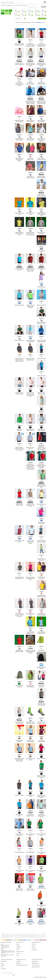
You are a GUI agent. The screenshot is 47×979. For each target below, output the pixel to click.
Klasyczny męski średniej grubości (30, 542)
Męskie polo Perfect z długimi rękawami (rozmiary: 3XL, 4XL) (19, 360)
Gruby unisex (41, 888)
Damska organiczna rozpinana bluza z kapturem (41, 140)
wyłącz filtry (42, 18)
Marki (2, 966)
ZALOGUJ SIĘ (3, 5)
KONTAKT (3, 948)
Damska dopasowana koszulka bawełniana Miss (30, 578)
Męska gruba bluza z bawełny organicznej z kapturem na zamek (41, 102)
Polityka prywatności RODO (21, 965)
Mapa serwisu (3, 968)
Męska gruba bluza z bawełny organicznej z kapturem (41, 64)
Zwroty (17, 955)
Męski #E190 (19, 795)
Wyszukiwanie (3, 961)
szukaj (43, 6)
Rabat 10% (34, 944)
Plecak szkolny (41, 650)
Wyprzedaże (34, 949)
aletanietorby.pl (35, 961)
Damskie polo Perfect (41, 358)
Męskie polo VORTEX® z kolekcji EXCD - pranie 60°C (41, 467)
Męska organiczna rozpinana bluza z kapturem (19, 159)
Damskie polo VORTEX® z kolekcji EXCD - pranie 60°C (41, 448)
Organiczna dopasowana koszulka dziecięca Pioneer (41, 45)
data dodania (38, 22)
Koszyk (17, 944)
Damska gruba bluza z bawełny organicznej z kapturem (30, 64)
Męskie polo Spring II (41, 305)
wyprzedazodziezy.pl (36, 966)
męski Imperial (30, 852)
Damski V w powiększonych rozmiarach (30, 306)
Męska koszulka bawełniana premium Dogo (30, 505)
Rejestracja (18, 946)
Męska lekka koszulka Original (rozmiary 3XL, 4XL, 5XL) (19, 760)
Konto (17, 949)
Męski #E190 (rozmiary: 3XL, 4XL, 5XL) (41, 777)
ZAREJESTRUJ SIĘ (10, 5)
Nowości (33, 946)
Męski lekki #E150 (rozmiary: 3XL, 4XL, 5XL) (41, 796)
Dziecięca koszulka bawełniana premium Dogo (41, 486)
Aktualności (18, 961)
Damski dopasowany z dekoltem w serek (41, 214)
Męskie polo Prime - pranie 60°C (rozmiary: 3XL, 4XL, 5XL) (19, 449)
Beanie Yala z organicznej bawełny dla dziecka (19, 84)
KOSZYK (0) (24, 5)
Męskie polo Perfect (41, 375)
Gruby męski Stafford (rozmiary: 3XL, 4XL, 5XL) (30, 270)
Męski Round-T (19, 340)
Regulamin (18, 963)
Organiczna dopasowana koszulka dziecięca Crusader (30, 45)
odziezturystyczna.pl (36, 965)
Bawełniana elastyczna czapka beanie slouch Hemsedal (30, 651)
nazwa (33, 22)
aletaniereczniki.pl (35, 963)
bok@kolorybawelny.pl (5, 945)
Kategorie (3, 965)
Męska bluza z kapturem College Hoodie (41, 816)
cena (44, 22)
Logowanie (18, 947)
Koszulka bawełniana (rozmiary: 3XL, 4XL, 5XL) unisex (19, 615)
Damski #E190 (41, 758)
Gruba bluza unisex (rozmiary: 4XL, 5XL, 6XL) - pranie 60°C (30, 233)
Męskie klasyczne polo (19, 305)
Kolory (2, 963)
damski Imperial (19, 852)
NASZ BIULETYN (18, 5)
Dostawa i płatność (20, 951)
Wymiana (18, 953)
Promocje (33, 947)
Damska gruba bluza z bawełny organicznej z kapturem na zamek (30, 102)
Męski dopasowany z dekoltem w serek (19, 233)
